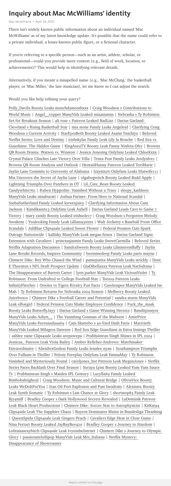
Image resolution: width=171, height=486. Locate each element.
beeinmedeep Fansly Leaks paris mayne (120, 253)
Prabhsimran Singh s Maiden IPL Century (53, 373)
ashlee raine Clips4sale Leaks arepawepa (47, 335)
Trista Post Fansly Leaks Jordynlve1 (124, 158)
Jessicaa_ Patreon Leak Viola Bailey (39, 342)
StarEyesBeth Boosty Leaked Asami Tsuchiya (99, 133)
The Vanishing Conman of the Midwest (90, 316)
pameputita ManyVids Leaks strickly (117, 259)
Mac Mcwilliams (20, 22)
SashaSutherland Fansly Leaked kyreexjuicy (46, 202)
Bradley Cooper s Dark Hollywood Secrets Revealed (72, 399)
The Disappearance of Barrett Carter (40, 272)
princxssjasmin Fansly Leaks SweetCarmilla (93, 240)
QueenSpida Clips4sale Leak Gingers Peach (49, 418)
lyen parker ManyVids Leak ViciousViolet (111, 272)
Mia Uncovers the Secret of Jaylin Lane (43, 177)
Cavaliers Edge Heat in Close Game (120, 418)
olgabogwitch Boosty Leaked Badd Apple (116, 177)
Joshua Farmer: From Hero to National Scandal (101, 196)
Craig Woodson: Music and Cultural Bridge (80, 380)
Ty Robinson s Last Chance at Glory (78, 392)
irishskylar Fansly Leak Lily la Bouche (100, 139)
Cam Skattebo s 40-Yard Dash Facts (99, 323)
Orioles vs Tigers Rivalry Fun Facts (70, 285)
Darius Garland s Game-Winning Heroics (94, 310)
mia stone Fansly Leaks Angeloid (100, 127)
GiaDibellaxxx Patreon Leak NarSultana (117, 266)
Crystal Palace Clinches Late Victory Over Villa (49, 158)
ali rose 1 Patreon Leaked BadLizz (84, 120)
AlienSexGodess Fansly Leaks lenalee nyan (75, 348)
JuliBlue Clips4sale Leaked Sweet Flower (63, 228)
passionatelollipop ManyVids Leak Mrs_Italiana (64, 437)
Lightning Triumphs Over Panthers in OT (44, 184)
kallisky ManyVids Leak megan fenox (80, 234)
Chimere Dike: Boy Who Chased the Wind (45, 259)
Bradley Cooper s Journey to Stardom (119, 424)
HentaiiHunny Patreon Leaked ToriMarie (117, 164)
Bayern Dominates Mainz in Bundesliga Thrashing (118, 411)
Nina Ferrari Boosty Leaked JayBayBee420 (45, 424)
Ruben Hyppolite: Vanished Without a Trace (78, 190)
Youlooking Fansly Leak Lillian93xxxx (60, 221)
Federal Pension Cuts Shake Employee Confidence (80, 304)
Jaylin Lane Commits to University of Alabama (49, 171)
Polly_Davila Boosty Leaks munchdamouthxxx (48, 107)
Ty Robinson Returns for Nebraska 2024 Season (62, 291)
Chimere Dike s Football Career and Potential (71, 297)
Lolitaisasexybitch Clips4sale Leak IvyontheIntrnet (52, 430)
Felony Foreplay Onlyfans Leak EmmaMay (90, 354)
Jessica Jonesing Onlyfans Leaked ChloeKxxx (118, 152)
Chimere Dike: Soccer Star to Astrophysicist (102, 405)
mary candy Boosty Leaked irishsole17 (59, 215)
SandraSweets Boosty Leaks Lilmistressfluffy (102, 247)
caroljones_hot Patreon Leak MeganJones (107, 361)
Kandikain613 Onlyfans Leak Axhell (57, 209)
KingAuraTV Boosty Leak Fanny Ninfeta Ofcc (103, 146)
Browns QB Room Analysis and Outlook (43, 164)
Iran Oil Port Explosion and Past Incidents (85, 386)
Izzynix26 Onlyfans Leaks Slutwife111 (126, 171)
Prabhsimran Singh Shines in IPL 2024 (119, 335)
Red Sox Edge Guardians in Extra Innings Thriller (117, 329)
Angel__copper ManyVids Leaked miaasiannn (74, 114)
